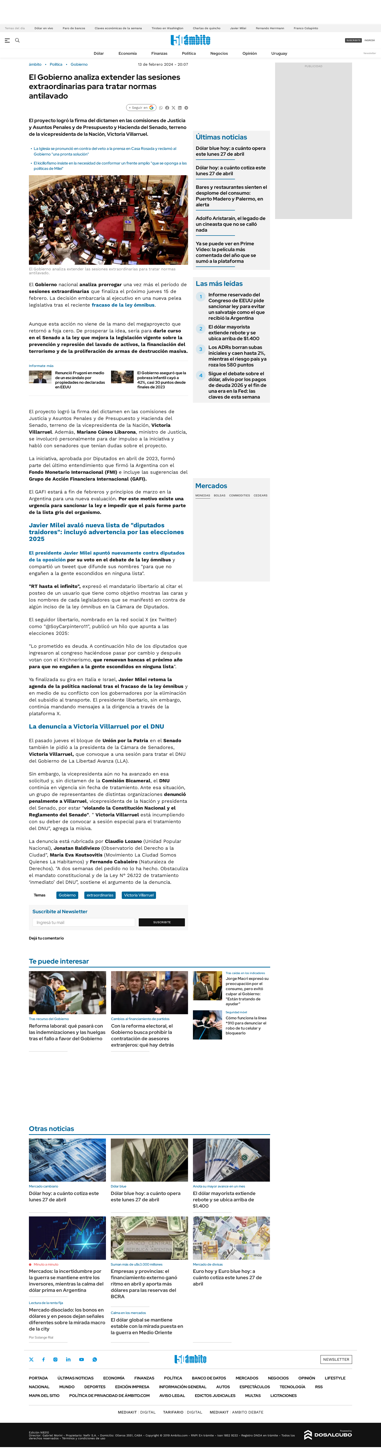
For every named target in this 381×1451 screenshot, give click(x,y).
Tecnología (292, 1386)
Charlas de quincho (206, 28)
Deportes (94, 1386)
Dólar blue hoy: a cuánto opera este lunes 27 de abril (231, 151)
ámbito (35, 64)
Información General (183, 1386)
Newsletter (370, 53)
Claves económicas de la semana (118, 28)
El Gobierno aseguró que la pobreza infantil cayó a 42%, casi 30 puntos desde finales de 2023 (161, 380)
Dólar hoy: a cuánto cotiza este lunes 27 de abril (231, 170)
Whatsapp (95, 1359)
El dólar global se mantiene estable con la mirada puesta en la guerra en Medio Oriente (147, 1326)
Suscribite (162, 922)
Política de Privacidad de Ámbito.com (109, 1395)
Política (189, 53)
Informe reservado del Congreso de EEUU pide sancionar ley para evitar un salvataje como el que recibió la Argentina (236, 306)
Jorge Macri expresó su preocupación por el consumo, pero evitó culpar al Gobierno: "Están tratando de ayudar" (247, 991)
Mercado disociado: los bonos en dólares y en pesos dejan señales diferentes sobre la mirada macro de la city (67, 1319)
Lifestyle (335, 1378)
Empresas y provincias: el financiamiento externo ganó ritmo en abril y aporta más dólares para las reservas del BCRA (144, 1284)
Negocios (219, 53)
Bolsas (219, 495)
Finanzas (159, 53)
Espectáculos (255, 1386)
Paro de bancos (74, 28)
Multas (253, 1395)
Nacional (39, 1386)
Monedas (202, 495)
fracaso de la (123, 305)
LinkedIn (68, 1359)
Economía (128, 53)
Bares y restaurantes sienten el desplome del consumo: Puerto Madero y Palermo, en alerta (231, 196)
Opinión (249, 53)
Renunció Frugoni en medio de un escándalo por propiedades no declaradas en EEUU (80, 380)
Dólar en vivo (44, 28)
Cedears (261, 495)
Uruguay (279, 53)
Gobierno (79, 64)
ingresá (369, 40)
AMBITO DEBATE (236, 1412)
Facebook (43, 1359)
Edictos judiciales (215, 1395)
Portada (38, 1378)
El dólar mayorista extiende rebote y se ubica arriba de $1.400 (234, 333)
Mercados (247, 1378)
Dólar (99, 53)
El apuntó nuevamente (86, 553)
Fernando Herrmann (270, 28)
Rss (319, 1386)
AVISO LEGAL (172, 1395)
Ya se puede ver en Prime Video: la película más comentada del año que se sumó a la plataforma (226, 252)
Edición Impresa (132, 1386)
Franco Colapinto (306, 28)
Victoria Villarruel (139, 895)
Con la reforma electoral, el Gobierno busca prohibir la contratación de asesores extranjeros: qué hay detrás (142, 1035)
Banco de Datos (209, 1378)
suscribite (353, 40)
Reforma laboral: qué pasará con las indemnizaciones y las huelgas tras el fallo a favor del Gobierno (67, 1032)
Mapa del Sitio (44, 1395)
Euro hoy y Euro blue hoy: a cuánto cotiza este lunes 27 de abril (227, 1277)
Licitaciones (283, 1395)
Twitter (31, 1359)
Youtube (81, 1359)
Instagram (55, 1359)
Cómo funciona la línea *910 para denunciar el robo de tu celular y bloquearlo (246, 1025)
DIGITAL (137, 1412)
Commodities (239, 495)
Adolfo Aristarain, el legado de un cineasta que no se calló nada (231, 224)
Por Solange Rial (41, 1337)
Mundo (67, 1386)
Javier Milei (238, 28)
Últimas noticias (76, 1378)
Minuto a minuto (46, 1264)
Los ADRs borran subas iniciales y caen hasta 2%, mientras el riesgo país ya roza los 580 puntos (237, 356)
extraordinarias (100, 895)
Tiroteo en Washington (167, 28)
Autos (223, 1386)
